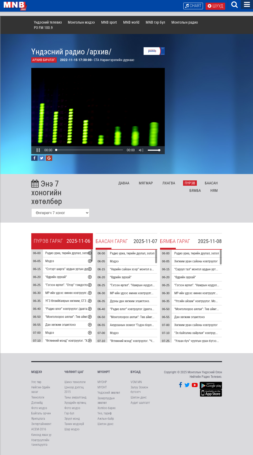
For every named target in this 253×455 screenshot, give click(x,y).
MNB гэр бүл (155, 22)
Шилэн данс (105, 424)
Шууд (215, 5)
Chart (193, 5)
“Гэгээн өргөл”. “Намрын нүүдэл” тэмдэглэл (139, 285)
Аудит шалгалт (140, 403)
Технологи (37, 397)
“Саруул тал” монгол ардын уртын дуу (199, 269)
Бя (195, 190)
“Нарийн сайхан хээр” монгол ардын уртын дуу (141, 269)
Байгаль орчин (41, 413)
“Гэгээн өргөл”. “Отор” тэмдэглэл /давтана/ (74, 285)
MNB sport (109, 22)
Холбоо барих (106, 408)
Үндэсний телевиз (48, 22)
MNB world (131, 22)
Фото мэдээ (39, 408)
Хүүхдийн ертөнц (75, 403)
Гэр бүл (69, 413)
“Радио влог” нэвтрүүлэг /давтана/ (68, 309)
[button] (38, 150)
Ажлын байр (105, 419)
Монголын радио (184, 22)
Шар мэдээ (71, 429)
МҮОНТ (102, 387)
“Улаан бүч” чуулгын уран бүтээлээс (198, 341)
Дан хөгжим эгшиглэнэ (60, 325)
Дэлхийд (37, 403)
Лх (168, 183)
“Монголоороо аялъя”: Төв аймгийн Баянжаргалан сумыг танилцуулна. (157, 317)
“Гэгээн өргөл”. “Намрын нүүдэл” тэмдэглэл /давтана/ (210, 285)
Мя (146, 183)
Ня (214, 190)
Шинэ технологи (75, 382)
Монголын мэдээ (81, 22)
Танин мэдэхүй (74, 424)
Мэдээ (49, 261)
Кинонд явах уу (41, 435)
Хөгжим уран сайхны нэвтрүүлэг (196, 261)
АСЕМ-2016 (38, 429)
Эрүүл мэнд (72, 419)
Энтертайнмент (41, 424)
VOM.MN (136, 382)
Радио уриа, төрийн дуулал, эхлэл (67, 253)
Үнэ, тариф (104, 413)
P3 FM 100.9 (43, 27)
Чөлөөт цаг (74, 372)
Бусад (136, 372)
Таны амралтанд (75, 397)
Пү (190, 183)
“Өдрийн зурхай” (56, 277)
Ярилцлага (38, 419)
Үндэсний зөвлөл (108, 393)
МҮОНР (102, 382)
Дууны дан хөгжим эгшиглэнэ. (130, 301)
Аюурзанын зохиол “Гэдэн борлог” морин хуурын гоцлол (147, 325)
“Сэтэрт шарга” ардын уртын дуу (66, 269)
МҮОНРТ (103, 372)
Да (123, 183)
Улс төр (36, 382)
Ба (211, 183)
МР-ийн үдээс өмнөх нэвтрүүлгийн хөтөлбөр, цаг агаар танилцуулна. (155, 293)
